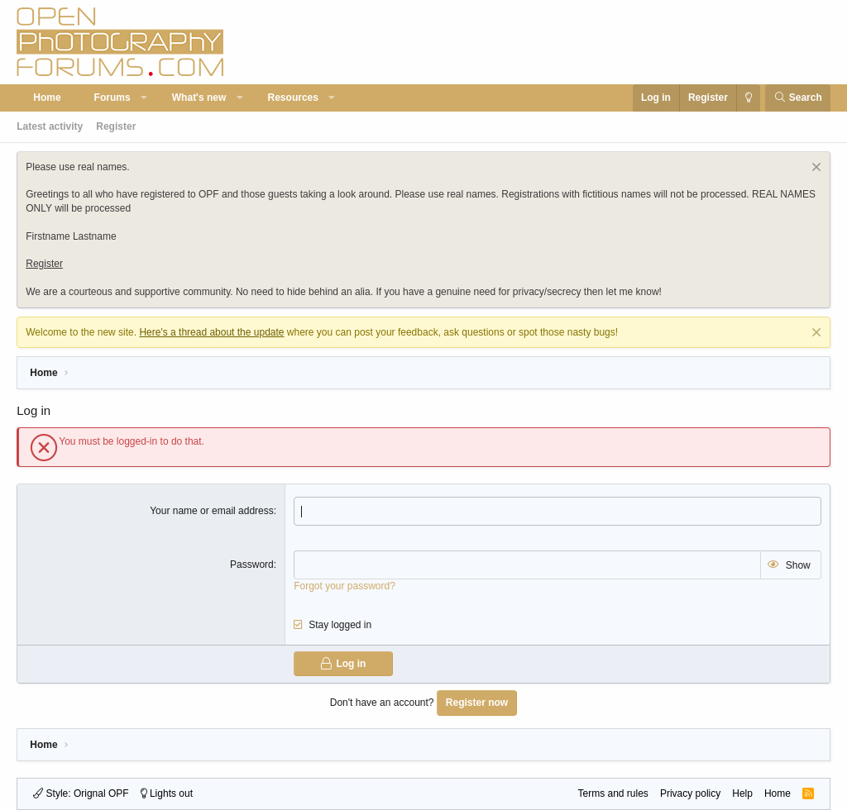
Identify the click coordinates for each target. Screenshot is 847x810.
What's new (199, 97)
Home (46, 97)
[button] (144, 98)
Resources (293, 97)
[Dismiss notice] (814, 169)
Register (116, 126)
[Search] (797, 98)
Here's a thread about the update (211, 332)
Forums (112, 97)
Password (252, 564)
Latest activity (50, 126)
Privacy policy (690, 793)
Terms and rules (613, 793)
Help (742, 793)
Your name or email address (212, 511)
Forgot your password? (344, 586)
